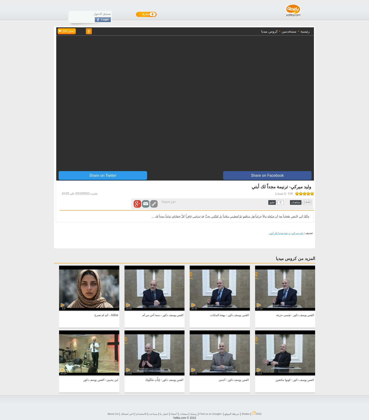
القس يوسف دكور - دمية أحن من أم (162, 315)
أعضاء (174, 413)
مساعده (152, 413)
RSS (257, 413)
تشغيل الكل (66, 31)
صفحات (184, 413)
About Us (113, 413)
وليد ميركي (297, 233)
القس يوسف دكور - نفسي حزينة (295, 315)
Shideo (245, 413)
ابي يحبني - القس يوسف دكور (100, 380)
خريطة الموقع (232, 413)
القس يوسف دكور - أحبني (234, 380)
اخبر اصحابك (127, 413)
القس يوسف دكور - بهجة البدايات (229, 315)
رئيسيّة (193, 413)
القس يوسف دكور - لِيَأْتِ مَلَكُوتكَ (164, 380)
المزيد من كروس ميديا (295, 258)
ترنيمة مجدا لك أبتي (279, 233)
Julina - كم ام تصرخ (106, 315)
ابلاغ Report (169, 202)
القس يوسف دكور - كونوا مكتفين (295, 380)
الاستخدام (141, 413)
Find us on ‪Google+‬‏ (211, 413)
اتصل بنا (164, 413)
